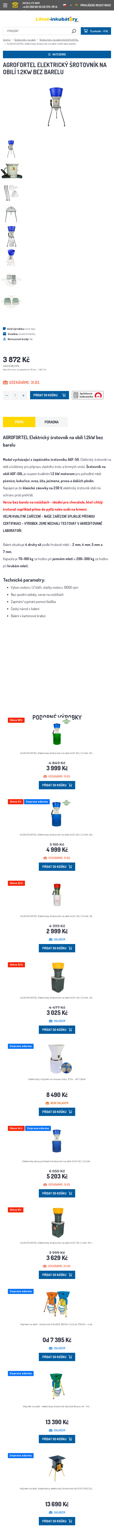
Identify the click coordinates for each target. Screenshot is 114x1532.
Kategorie (57, 54)
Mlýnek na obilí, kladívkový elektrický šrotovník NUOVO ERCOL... (57, 1488)
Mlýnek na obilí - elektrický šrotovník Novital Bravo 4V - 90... (57, 1406)
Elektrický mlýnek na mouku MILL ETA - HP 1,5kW (57, 1079)
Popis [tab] (19, 422)
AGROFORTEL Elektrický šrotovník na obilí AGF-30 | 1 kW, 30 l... (57, 1242)
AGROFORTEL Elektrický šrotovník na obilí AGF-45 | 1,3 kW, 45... (57, 997)
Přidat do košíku (49, 395)
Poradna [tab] (52, 422)
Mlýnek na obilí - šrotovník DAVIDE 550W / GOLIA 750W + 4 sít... (57, 1324)
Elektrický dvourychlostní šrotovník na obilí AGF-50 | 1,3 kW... (57, 1161)
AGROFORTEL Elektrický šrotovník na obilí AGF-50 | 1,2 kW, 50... (57, 753)
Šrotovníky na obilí (25, 39)
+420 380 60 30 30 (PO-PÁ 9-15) (36, 4)
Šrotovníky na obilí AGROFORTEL (59, 39)
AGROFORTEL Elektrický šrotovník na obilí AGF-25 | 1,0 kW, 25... (57, 916)
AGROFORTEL (27, 334)
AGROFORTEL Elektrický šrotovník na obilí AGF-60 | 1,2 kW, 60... (57, 834)
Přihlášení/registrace (93, 5)
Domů (6, 39)
